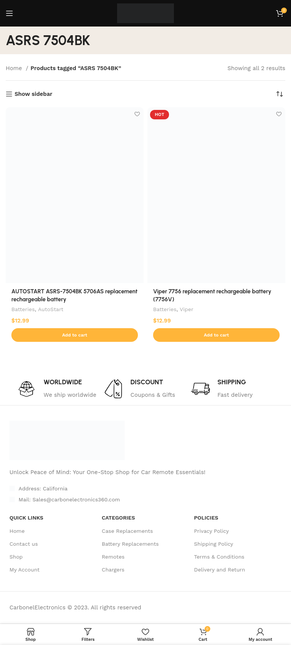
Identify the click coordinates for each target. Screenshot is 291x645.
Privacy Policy (211, 531)
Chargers (113, 570)
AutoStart (50, 309)
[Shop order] (279, 94)
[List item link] (124, 500)
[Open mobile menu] (9, 13)
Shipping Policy (213, 544)
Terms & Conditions (219, 557)
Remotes (113, 557)
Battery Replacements (130, 544)
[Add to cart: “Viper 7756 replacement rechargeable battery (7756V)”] (216, 335)
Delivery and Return (219, 570)
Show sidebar (33, 94)
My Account (24, 570)
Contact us (23, 544)
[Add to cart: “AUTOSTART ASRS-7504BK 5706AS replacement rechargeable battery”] (74, 335)
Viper (186, 309)
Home (15, 68)
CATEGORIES (118, 518)
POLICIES (206, 518)
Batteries (23, 309)
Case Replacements (127, 531)
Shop (16, 557)
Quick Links (26, 518)
